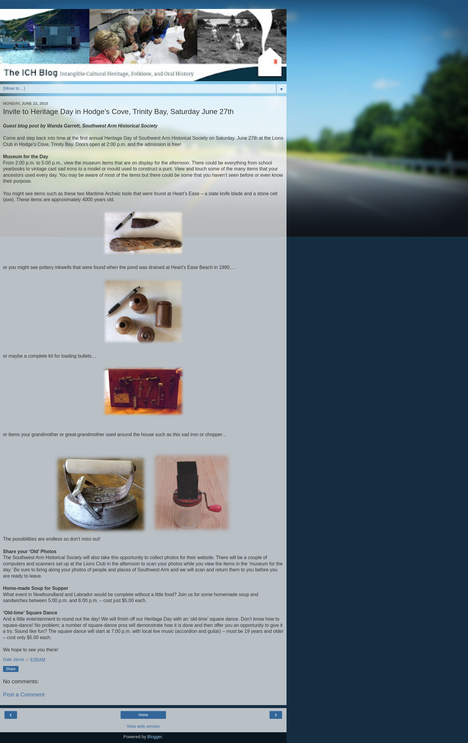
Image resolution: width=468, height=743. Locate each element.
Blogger (154, 736)
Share (11, 669)
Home (143, 715)
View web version (143, 726)
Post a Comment (23, 694)
